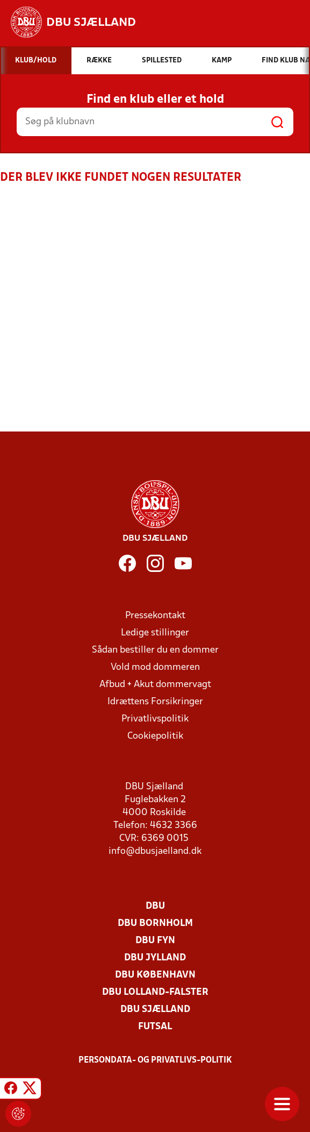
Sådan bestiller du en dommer (155, 650)
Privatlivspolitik (155, 719)
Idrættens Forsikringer (155, 701)
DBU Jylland (155, 958)
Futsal (155, 1026)
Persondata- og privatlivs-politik (155, 1060)
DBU (155, 906)
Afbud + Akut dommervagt (155, 684)
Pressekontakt (155, 615)
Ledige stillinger (155, 633)
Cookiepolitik (155, 736)
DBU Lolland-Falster (155, 992)
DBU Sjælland (155, 1009)
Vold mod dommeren (155, 667)
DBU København (155, 975)
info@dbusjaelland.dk (155, 851)
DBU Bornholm (155, 923)
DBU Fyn (155, 940)
